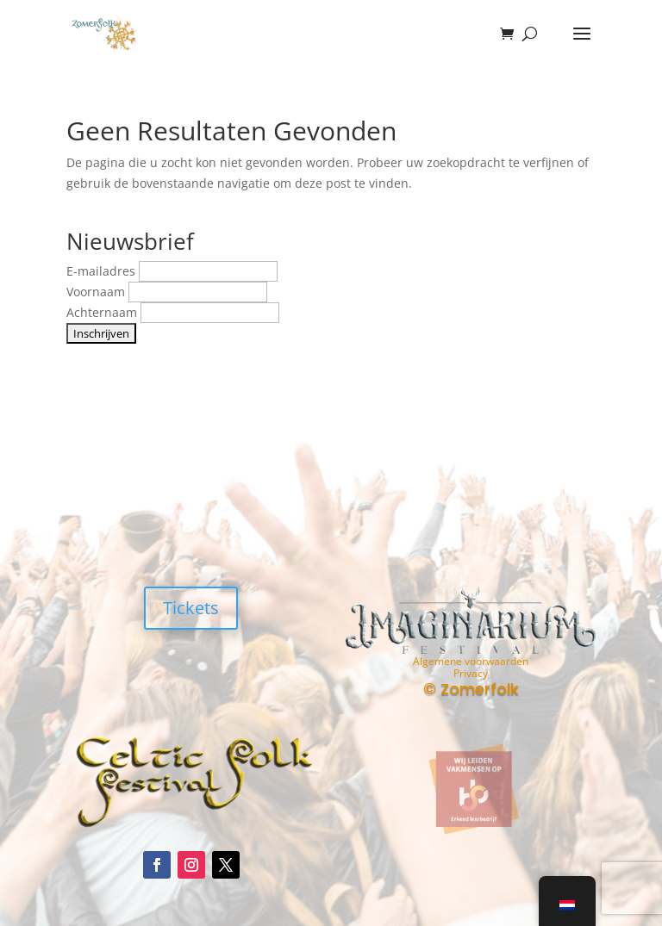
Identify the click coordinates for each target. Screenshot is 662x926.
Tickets (191, 607)
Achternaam (103, 312)
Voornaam (97, 291)
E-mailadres (102, 271)
